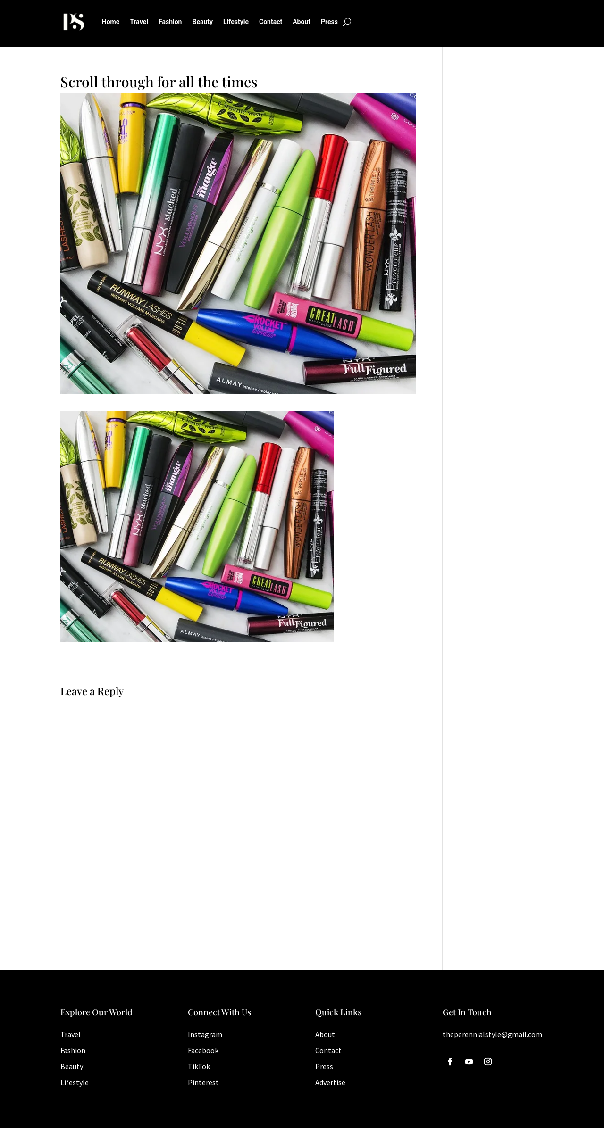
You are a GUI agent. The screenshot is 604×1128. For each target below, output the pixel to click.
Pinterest (203, 1082)
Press (329, 21)
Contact (270, 21)
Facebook (203, 1050)
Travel (139, 21)
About (301, 21)
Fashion (170, 21)
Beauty (202, 21)
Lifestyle (236, 21)
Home (110, 21)
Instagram (205, 1034)
